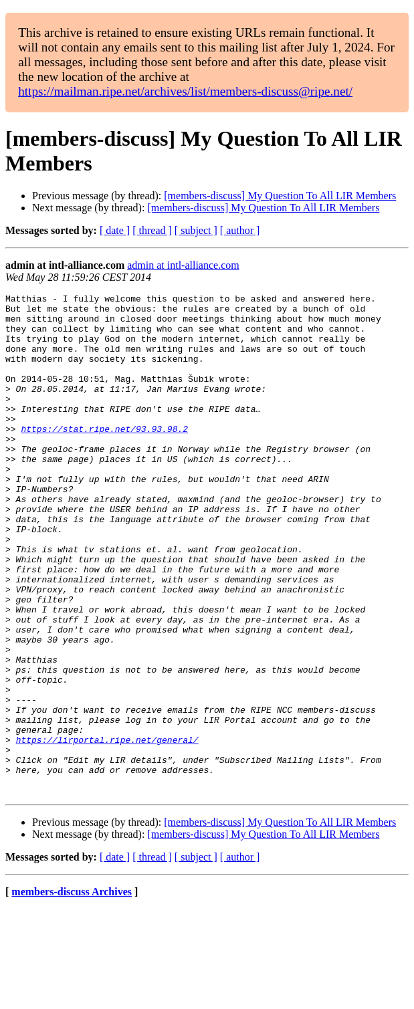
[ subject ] (196, 230)
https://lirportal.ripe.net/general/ (107, 830)
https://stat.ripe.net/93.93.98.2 (104, 457)
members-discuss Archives (71, 992)
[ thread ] (152, 230)
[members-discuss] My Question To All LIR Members (280, 195)
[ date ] (115, 230)
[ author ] (240, 230)
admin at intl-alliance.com (183, 265)
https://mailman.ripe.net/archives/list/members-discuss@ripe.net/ (185, 91)
